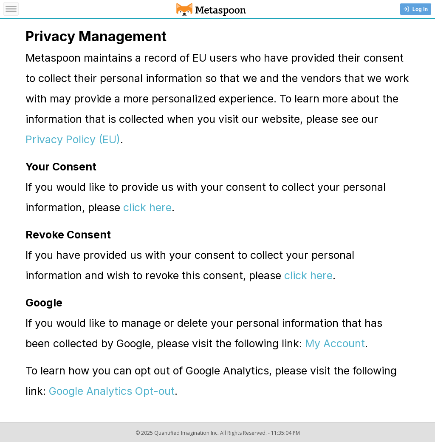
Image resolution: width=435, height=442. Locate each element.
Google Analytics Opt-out (112, 391)
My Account (335, 343)
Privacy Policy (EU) (72, 139)
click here (147, 207)
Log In (416, 9)
